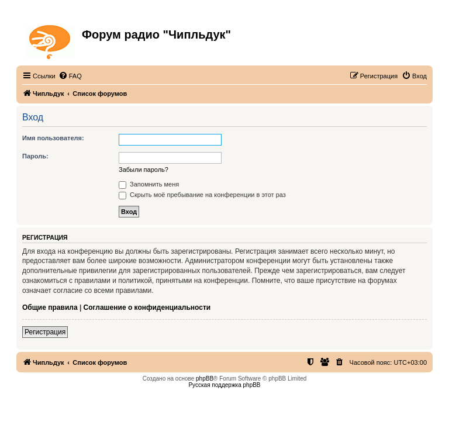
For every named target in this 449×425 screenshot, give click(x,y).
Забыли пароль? (143, 169)
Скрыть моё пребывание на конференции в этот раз (202, 194)
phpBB (204, 378)
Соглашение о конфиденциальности (147, 307)
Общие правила (50, 307)
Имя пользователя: (53, 137)
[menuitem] (70, 76)
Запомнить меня (149, 184)
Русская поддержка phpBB (224, 385)
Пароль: (35, 156)
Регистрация (45, 332)
